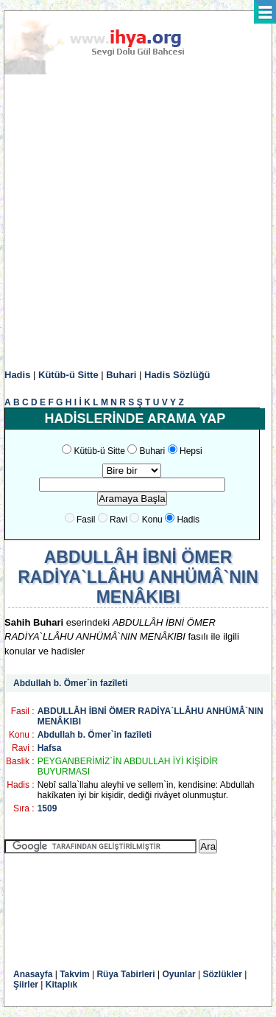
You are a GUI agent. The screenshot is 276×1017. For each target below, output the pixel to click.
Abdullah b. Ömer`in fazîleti (70, 683)
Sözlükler (222, 974)
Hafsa (50, 748)
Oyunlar (178, 974)
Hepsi (191, 451)
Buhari (121, 374)
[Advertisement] (138, 222)
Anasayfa (32, 974)
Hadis (17, 374)
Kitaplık (61, 984)
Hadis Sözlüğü (177, 374)
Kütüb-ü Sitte (68, 374)
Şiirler (25, 984)
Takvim (74, 974)
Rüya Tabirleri (125, 974)
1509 (47, 808)
